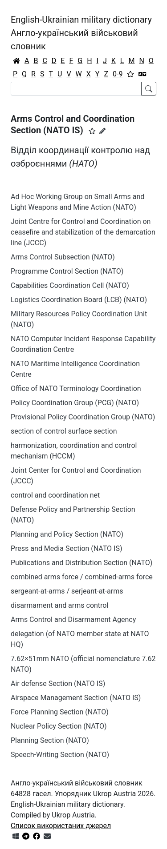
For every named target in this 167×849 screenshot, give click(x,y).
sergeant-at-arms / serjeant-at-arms (67, 591)
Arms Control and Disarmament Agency (73, 619)
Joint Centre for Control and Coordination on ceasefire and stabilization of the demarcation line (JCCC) (83, 232)
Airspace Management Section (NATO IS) (76, 698)
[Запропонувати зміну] (102, 131)
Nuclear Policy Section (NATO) (59, 726)
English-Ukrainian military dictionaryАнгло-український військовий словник (81, 33)
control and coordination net (55, 495)
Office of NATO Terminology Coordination (76, 388)
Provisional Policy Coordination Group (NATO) (83, 417)
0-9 (117, 74)
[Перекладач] (142, 74)
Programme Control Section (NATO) (67, 271)
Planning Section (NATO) (50, 740)
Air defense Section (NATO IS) (58, 683)
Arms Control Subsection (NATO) (63, 257)
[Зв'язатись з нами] (47, 836)
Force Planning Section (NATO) (60, 712)
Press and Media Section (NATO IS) (66, 548)
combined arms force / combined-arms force (82, 577)
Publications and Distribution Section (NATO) (81, 562)
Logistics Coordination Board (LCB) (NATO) (79, 299)
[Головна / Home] (16, 61)
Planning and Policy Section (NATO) (67, 534)
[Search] (76, 89)
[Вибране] (130, 74)
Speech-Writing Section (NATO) (60, 754)
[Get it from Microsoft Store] (15, 836)
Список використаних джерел (61, 825)
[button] (92, 131)
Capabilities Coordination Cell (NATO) (70, 285)
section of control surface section (64, 431)
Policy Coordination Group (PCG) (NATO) (75, 403)
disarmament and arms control (59, 605)
